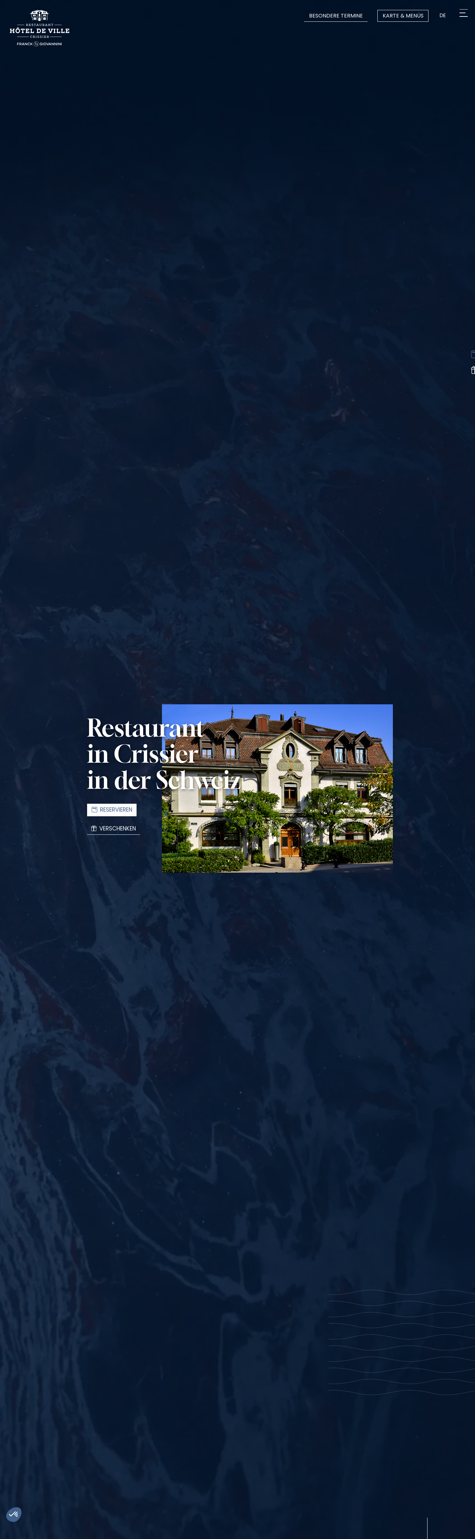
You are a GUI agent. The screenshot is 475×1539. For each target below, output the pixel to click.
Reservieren (113, 809)
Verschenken (115, 830)
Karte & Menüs (400, 15)
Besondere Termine (334, 15)
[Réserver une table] (466, 355)
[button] (14, 1514)
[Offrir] (466, 373)
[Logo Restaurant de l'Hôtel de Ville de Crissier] (39, 28)
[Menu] (461, 16)
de (441, 15)
